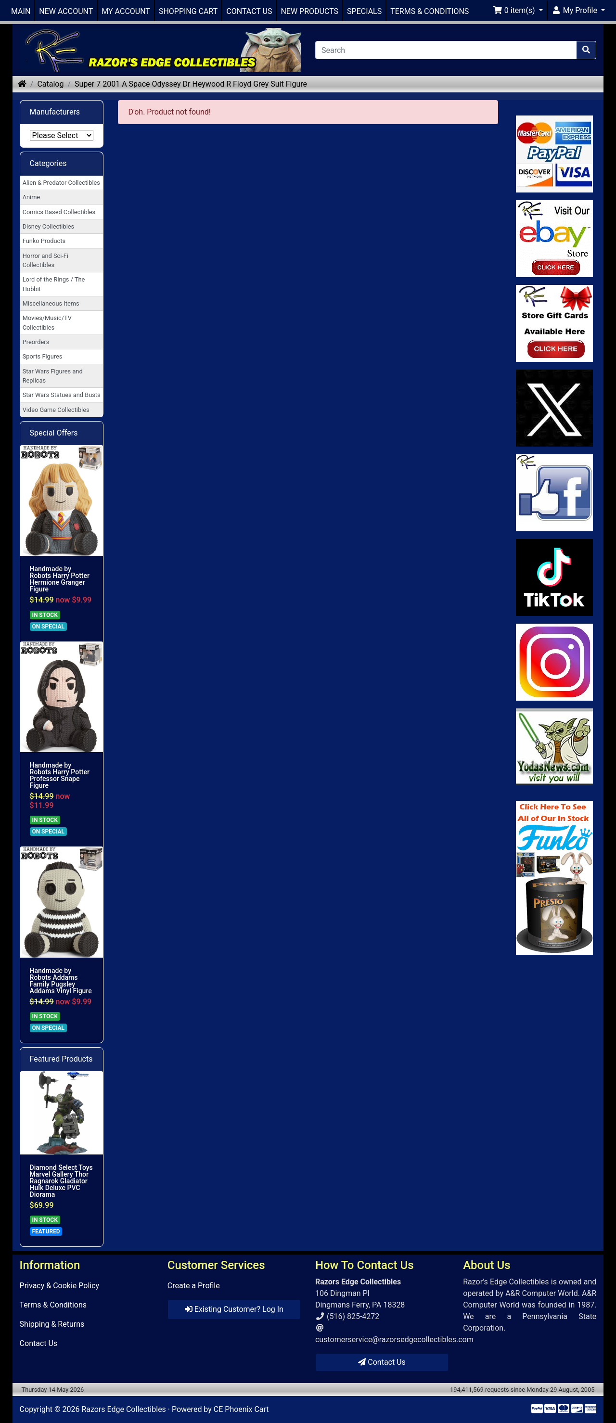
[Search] (446, 50)
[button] (518, 10)
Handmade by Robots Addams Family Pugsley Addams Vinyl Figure (61, 980)
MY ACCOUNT (126, 11)
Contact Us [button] (382, 1362)
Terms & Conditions (53, 1304)
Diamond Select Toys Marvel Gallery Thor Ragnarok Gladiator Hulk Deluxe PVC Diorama (61, 1181)
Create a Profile (193, 1285)
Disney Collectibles (48, 226)
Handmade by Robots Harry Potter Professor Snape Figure (60, 775)
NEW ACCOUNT (66, 11)
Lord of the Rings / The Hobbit (54, 284)
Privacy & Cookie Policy (60, 1285)
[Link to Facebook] (555, 492)
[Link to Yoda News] (555, 746)
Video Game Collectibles (56, 409)
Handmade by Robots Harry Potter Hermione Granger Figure (60, 578)
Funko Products (44, 240)
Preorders (36, 342)
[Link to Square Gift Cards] (555, 323)
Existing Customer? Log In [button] (234, 1309)
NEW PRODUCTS (309, 11)
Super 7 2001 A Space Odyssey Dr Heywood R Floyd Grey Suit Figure (191, 84)
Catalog (50, 84)
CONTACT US (249, 11)
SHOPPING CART (188, 11)
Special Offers (54, 432)
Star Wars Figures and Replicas (53, 376)
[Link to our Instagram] (555, 662)
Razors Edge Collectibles (123, 1409)
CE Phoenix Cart (241, 1409)
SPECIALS (364, 11)
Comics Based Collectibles (59, 212)
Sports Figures (43, 356)
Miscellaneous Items (51, 303)
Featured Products (61, 1059)
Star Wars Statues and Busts (62, 394)
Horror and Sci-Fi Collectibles (45, 260)
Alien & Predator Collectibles (61, 182)
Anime (31, 197)
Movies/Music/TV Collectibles (47, 322)
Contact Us (39, 1343)
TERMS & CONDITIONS (429, 11)
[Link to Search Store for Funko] (555, 878)
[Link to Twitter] (555, 408)
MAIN (20, 11)
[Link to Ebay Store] (555, 238)
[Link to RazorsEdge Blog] (555, 577)
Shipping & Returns (52, 1324)
